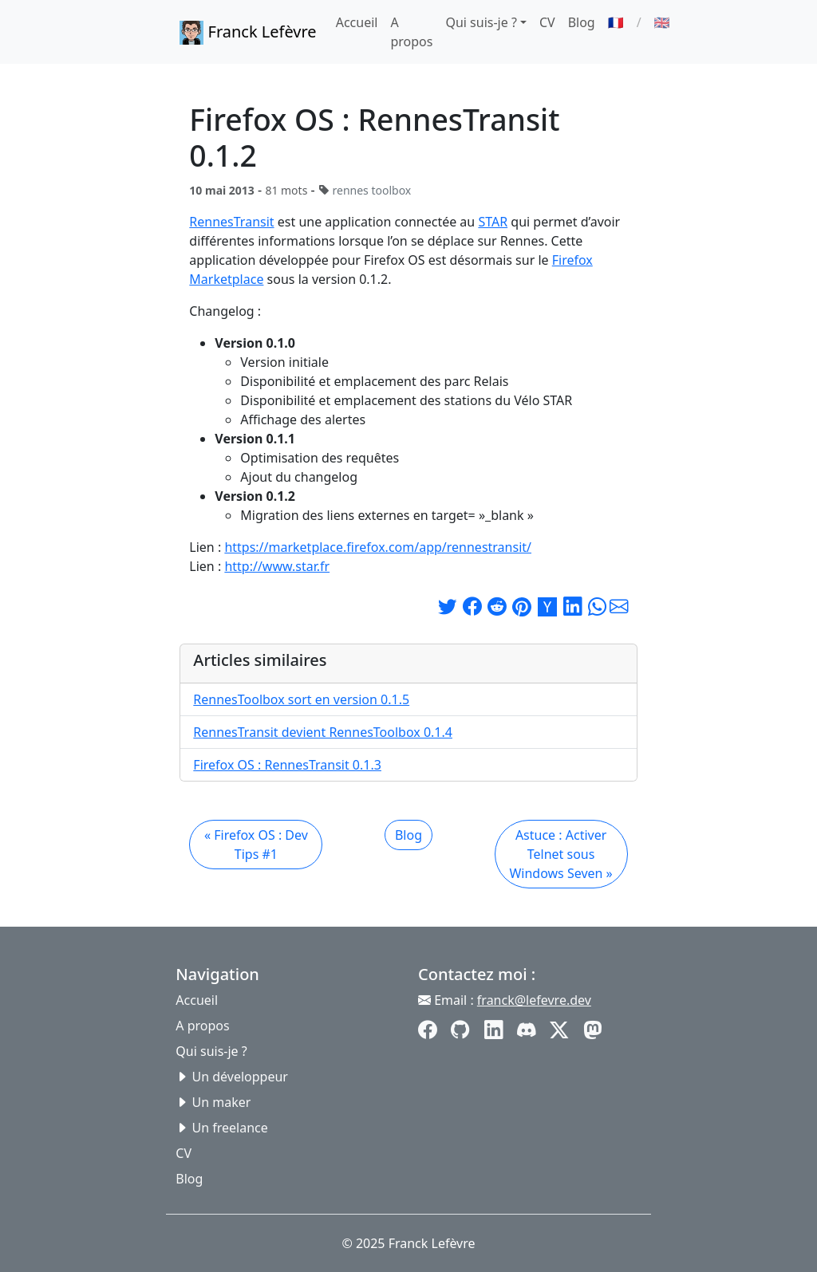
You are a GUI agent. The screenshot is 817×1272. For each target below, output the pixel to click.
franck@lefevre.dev (534, 1000)
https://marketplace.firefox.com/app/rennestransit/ (377, 547)
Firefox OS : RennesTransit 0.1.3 (287, 765)
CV (547, 22)
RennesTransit (231, 221)
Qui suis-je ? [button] (480, 22)
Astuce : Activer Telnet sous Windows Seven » (560, 854)
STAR (492, 221)
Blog (581, 22)
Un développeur (240, 1076)
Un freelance (230, 1127)
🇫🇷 (616, 22)
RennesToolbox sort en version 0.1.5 (301, 699)
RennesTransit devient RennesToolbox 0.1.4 (322, 732)
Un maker (221, 1102)
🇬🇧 (662, 22)
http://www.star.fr (277, 566)
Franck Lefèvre (248, 33)
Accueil (357, 22)
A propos (411, 32)
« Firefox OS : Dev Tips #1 (256, 844)
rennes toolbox (371, 190)
